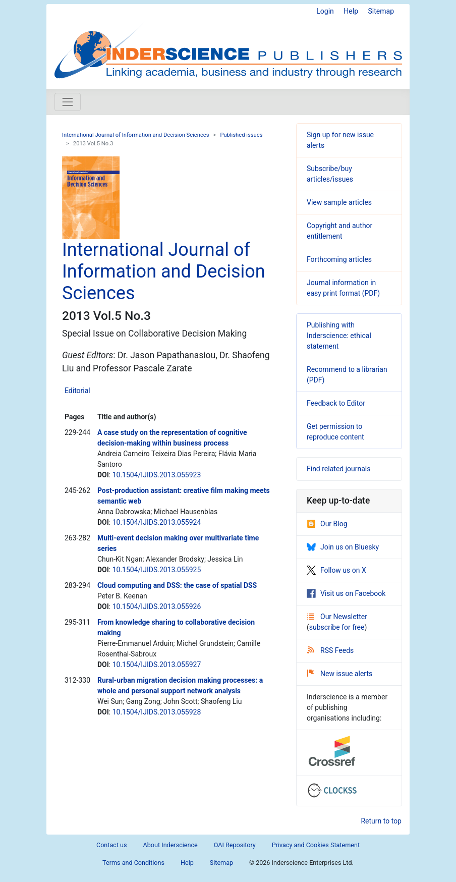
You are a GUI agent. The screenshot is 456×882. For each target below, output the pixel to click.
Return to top (381, 821)
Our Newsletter (337, 617)
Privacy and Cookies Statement (316, 845)
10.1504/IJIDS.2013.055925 (156, 570)
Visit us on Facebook (346, 593)
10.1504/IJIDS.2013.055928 (156, 712)
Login (325, 11)
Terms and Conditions (133, 862)
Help (351, 11)
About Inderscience (170, 845)
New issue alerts (339, 674)
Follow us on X (336, 570)
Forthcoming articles (339, 259)
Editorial (77, 391)
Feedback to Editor (336, 403)
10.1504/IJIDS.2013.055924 (156, 522)
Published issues (241, 135)
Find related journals (338, 469)
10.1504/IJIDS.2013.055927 (156, 664)
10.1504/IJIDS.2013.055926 (156, 606)
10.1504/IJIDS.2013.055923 (156, 475)
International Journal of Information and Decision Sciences (135, 135)
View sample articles (339, 202)
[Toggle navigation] (67, 102)
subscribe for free (337, 627)
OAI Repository (235, 845)
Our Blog (327, 524)
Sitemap (381, 11)
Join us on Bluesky (343, 547)
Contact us (111, 845)
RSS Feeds (330, 650)
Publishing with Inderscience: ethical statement (339, 335)
